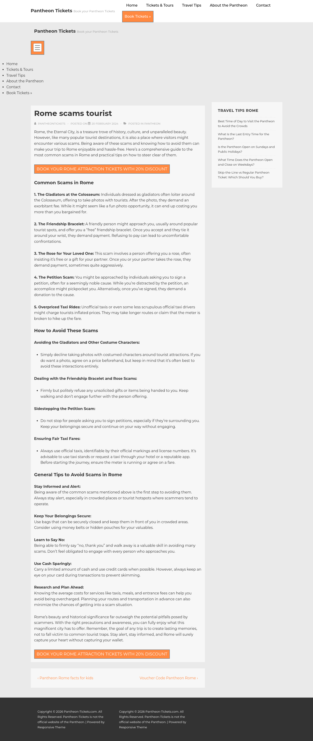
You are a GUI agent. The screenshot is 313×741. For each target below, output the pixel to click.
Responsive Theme (52, 727)
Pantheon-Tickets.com (80, 711)
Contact (263, 5)
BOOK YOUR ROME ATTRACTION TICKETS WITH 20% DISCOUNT (102, 169)
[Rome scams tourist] (105, 123)
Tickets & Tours (159, 5)
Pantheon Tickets (52, 10)
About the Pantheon (228, 5)
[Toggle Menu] (37, 48)
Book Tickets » (138, 16)
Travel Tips (191, 5)
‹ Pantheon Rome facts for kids (65, 678)
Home (132, 5)
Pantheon (152, 123)
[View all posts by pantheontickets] (50, 123)
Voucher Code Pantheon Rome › (169, 678)
